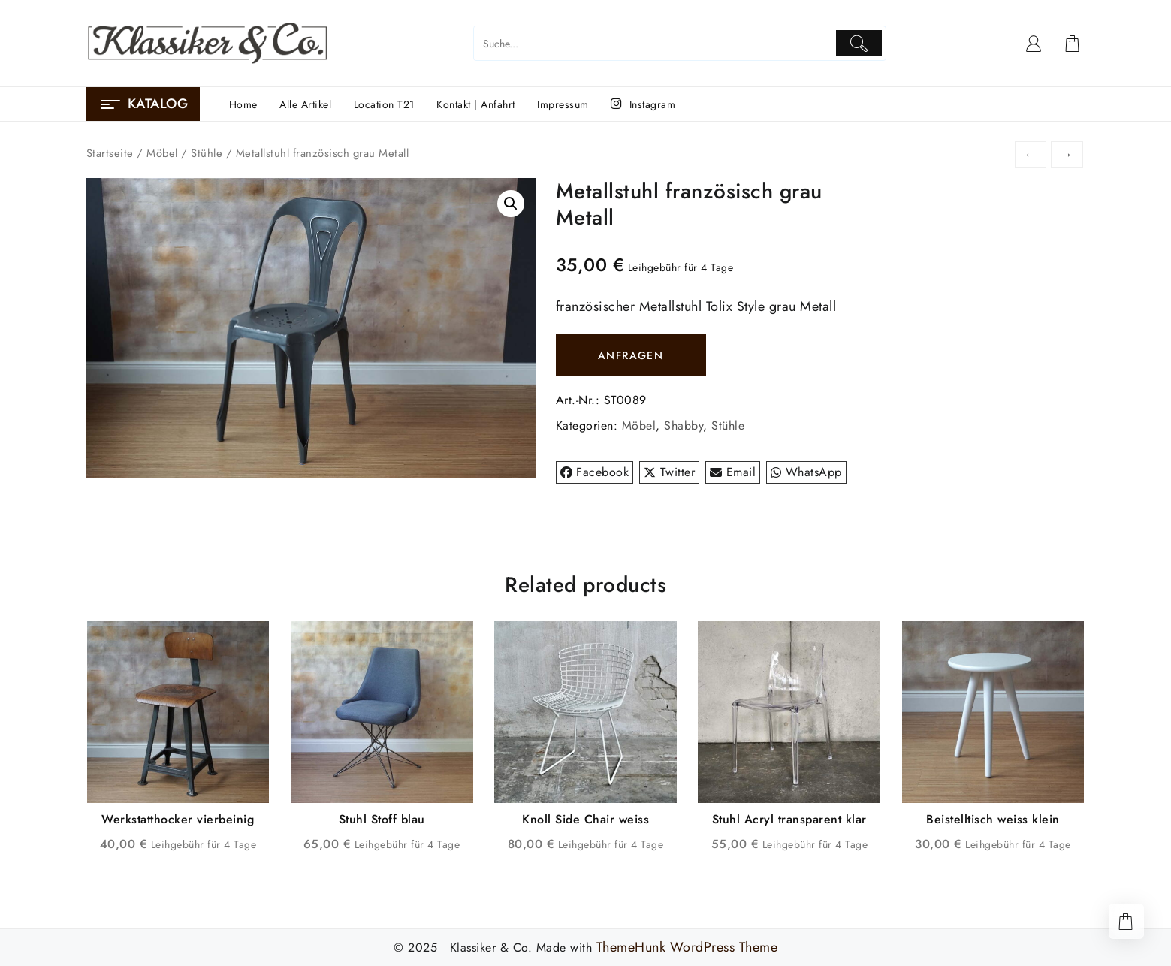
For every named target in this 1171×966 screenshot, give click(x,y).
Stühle (206, 153)
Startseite (110, 153)
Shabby (683, 425)
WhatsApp (806, 472)
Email (733, 472)
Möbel (162, 153)
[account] (1034, 44)
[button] (510, 203)
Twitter (669, 472)
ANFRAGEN (630, 355)
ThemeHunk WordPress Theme (687, 947)
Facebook (594, 472)
